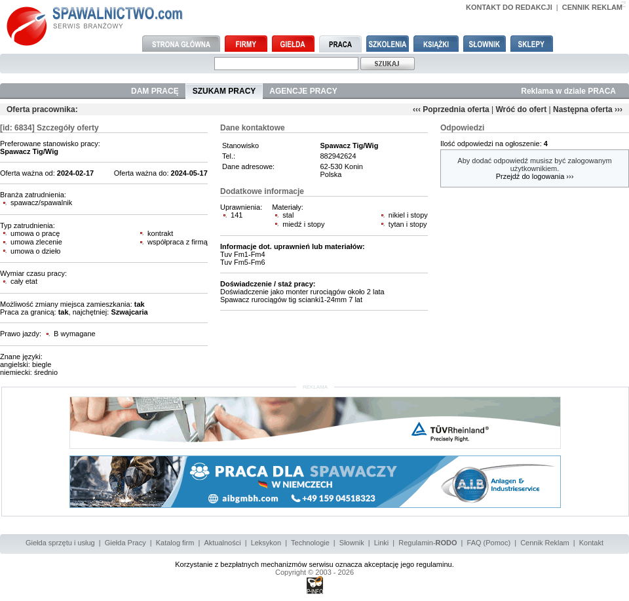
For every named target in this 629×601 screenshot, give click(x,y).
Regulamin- (427, 543)
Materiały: (287, 207)
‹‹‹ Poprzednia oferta (451, 109)
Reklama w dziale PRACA (568, 91)
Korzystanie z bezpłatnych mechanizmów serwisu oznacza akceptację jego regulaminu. (314, 564)
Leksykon (266, 543)
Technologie (310, 543)
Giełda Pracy (125, 543)
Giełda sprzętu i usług (60, 543)
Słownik (351, 543)
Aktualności (222, 543)
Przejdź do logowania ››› (535, 176)
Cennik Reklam (544, 543)
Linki (381, 543)
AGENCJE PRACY (303, 91)
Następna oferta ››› (587, 109)
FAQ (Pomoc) (489, 543)
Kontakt (591, 543)
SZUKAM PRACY (224, 91)
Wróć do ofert (520, 109)
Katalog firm (175, 543)
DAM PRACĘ (155, 91)
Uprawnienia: (240, 207)
